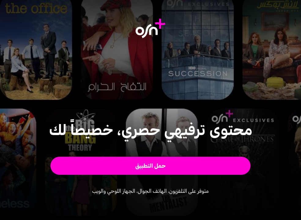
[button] (150, 166)
